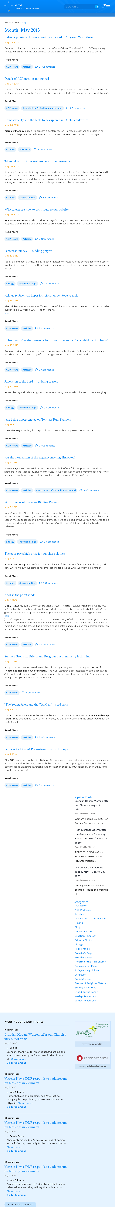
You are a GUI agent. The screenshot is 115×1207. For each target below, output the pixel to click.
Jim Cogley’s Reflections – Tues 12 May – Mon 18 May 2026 (90, 864)
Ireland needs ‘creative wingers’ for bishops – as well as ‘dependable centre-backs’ (56, 337)
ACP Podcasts (83, 901)
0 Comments (51, 279)
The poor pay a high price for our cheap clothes (37, 549)
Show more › (18, 1059)
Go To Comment (16, 1062)
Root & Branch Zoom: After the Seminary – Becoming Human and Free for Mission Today (91, 828)
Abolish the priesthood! (20, 589)
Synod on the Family (86, 983)
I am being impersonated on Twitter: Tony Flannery (40, 416)
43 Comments (47, 638)
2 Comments (77, 106)
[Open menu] (108, 7)
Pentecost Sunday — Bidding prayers (30, 247)
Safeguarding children (87, 962)
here (6, 308)
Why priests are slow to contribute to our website (38, 206)
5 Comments (44, 147)
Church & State (83, 923)
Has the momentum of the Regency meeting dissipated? (43, 454)
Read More (11, 59)
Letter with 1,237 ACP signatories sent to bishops (38, 741)
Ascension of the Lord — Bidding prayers (33, 379)
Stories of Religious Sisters (90, 975)
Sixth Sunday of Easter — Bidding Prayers (33, 498)
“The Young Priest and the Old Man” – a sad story (38, 697)
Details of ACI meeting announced (28, 78)
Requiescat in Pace (86, 957)
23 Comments (47, 442)
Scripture (24, 147)
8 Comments (50, 194)
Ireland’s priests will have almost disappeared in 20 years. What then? (52, 37)
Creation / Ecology (85, 927)
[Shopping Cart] (102, 6)
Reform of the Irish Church (90, 953)
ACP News (12, 66)
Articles (27, 66)
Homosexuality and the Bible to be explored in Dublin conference (50, 118)
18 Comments (91, 486)
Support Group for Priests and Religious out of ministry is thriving (51, 650)
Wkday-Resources (85, 988)
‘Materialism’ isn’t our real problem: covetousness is (40, 159)
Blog (77, 919)
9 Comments (46, 367)
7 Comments (46, 323)
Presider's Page (27, 279)
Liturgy (10, 279)
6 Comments (46, 235)
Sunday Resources (85, 979)
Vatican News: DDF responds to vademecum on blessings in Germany (35, 1081)
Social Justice (27, 194)
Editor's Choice (83, 932)
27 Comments (47, 66)
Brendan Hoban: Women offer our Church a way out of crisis (92, 797)
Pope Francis (82, 940)
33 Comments (47, 729)
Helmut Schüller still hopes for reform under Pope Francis (44, 291)
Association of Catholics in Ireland (42, 106)
